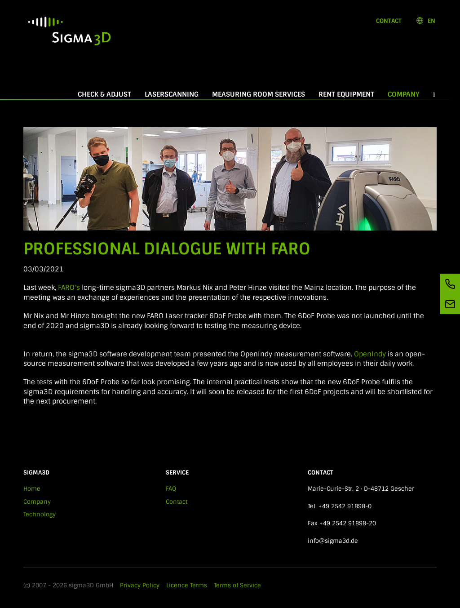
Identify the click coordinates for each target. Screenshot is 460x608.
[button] (434, 94)
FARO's (70, 287)
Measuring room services (258, 94)
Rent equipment (346, 94)
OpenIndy (370, 354)
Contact (389, 21)
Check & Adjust (104, 94)
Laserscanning (172, 94)
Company (407, 94)
